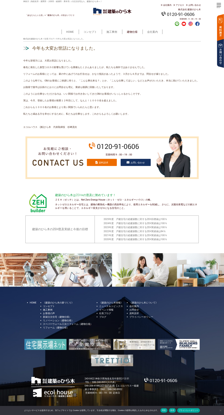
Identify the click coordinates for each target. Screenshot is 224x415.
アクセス (180, 5)
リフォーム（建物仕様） (56, 327)
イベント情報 (106, 309)
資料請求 (220, 27)
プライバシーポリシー (141, 316)
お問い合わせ (194, 5)
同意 (164, 410)
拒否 (172, 410)
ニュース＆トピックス (111, 306)
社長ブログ (105, 313)
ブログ (102, 316)
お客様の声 (49, 313)
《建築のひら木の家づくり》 (58, 302)
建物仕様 (132, 31)
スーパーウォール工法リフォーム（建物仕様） (68, 324)
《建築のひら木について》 (143, 302)
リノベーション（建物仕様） (58, 320)
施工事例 (111, 31)
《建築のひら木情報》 (111, 302)
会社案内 (167, 5)
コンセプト (90, 31)
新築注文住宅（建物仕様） (57, 316)
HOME (70, 31)
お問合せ (134, 309)
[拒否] (220, 410)
